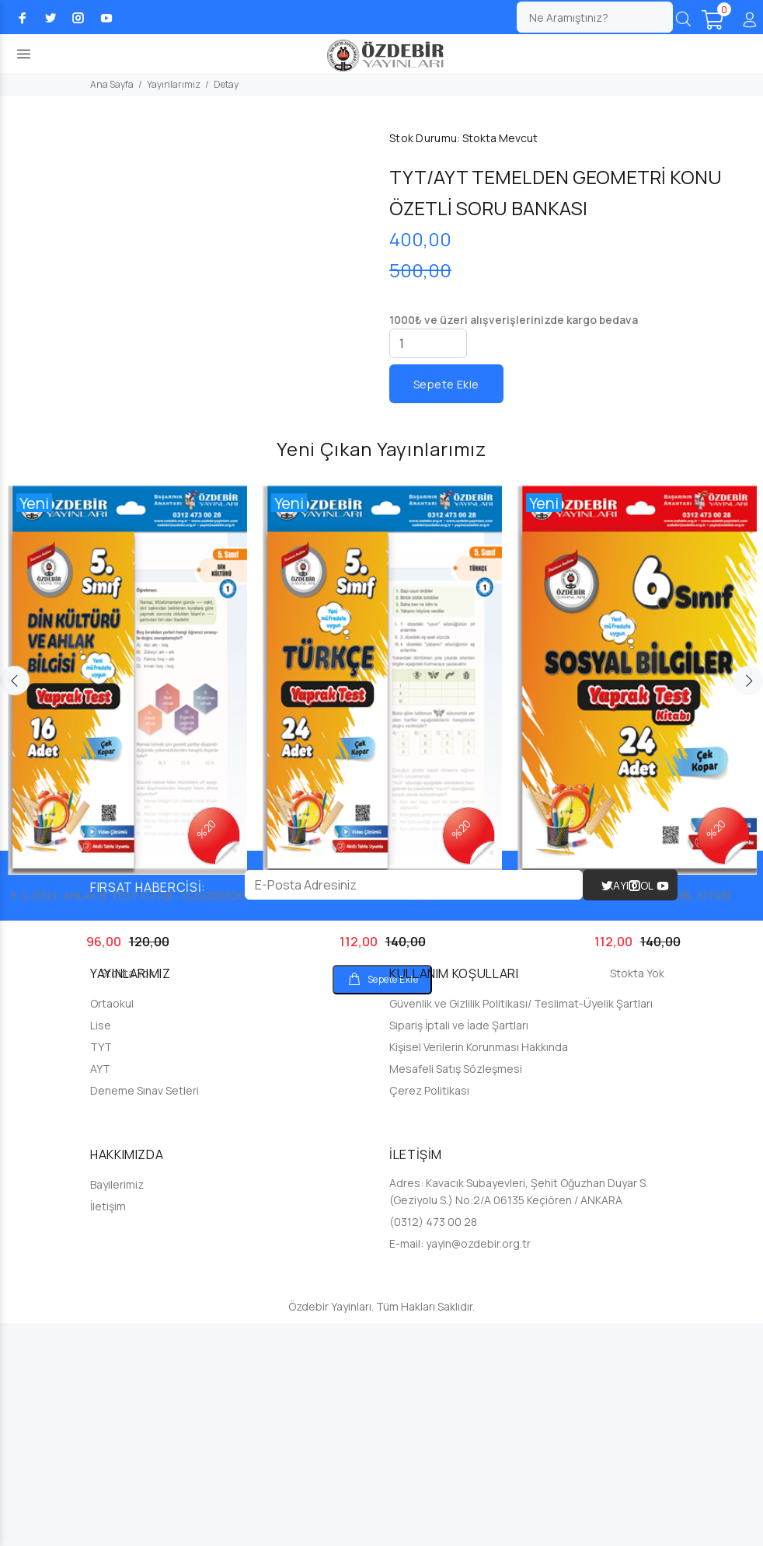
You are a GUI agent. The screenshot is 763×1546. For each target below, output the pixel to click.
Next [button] (748, 903)
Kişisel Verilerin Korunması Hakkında (478, 1269)
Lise (100, 1248)
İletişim (108, 1429)
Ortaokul (112, 1226)
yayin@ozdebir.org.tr (478, 1466)
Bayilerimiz (117, 1407)
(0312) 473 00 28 (433, 1444)
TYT (101, 1269)
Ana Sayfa (112, 84)
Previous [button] (15, 903)
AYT (100, 1291)
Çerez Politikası (429, 1313)
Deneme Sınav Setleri (144, 1313)
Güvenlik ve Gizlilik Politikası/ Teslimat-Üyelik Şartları (521, 1226)
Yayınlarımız (173, 84)
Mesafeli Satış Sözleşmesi (455, 1291)
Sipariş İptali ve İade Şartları (458, 1248)
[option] (127, 941)
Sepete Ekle (446, 384)
